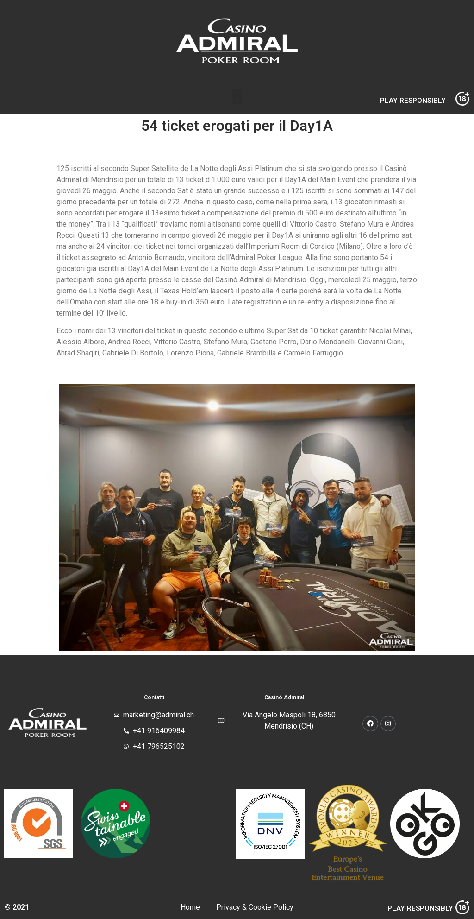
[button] (236, 96)
